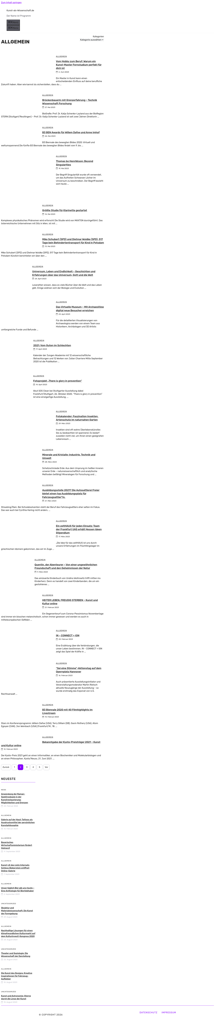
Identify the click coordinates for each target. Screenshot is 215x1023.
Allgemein (61, 56)
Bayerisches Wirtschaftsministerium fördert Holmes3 (16, 845)
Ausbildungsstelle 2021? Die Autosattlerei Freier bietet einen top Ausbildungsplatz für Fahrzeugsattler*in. (71, 494)
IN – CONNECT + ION (67, 635)
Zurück (6, 767)
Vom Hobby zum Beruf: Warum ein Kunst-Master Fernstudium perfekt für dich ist (79, 65)
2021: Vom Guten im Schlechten (52, 345)
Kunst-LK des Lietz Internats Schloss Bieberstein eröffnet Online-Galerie (15, 868)
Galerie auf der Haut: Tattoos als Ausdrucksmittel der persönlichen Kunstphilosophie (18, 822)
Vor (46, 767)
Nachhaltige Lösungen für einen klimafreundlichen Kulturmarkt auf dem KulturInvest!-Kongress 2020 (18, 933)
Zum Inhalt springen (11, 2)
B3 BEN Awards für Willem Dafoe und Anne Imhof (71, 132)
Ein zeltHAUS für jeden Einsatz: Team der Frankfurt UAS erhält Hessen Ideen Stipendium (79, 529)
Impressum (169, 1012)
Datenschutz (148, 1012)
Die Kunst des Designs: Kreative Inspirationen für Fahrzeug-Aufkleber (16, 976)
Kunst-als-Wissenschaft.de (20, 10)
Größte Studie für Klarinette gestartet (64, 210)
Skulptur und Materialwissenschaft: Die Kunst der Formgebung (17, 911)
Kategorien (98, 36)
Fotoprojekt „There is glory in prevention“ (57, 380)
